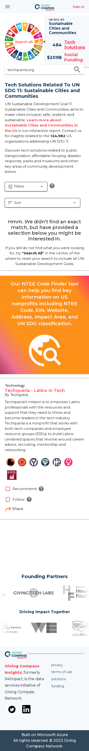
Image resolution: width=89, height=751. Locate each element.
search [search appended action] (77, 69)
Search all (24, 42)
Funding (57, 686)
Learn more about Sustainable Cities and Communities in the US (41, 125)
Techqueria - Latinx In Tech (35, 390)
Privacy (57, 665)
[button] (26, 186)
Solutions (58, 679)
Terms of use (61, 672)
